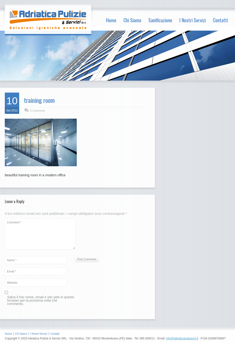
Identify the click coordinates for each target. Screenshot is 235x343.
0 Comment (37, 110)
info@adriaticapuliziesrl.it (182, 338)
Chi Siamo (132, 20)
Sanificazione (160, 20)
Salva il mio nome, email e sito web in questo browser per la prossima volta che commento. (40, 300)
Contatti (220, 20)
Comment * (40, 234)
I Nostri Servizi (192, 20)
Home (111, 20)
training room (39, 100)
